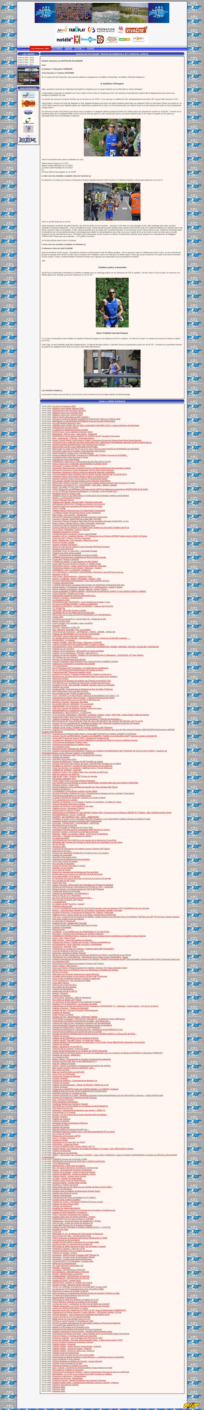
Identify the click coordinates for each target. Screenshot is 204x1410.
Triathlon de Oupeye (60, 1083)
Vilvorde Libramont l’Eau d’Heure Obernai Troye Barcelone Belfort (80, 479)
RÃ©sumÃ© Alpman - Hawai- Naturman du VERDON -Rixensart (79, 566)
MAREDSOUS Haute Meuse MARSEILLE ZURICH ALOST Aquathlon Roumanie (86, 436)
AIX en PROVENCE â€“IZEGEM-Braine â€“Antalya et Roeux (77, 670)
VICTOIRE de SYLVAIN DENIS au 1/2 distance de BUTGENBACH (80, 1106)
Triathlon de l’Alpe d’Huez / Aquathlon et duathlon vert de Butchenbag (81, 1023)
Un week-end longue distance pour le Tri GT (70, 1295)
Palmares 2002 (58, 1389)
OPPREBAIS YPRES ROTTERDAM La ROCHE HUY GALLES (78, 504)
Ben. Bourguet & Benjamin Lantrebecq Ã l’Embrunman (75, 1168)
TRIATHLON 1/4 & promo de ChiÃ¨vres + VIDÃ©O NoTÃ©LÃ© (78, 1161)
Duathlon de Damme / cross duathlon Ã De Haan (72, 806)
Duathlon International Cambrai (65, 1385)
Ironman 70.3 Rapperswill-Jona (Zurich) (69, 659)
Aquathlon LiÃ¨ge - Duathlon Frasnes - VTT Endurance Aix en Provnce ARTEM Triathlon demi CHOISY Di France (99, 536)
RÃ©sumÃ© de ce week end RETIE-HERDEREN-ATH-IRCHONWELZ (81, 615)
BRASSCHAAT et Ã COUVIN (64, 825)
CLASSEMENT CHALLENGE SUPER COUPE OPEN (74, 791)
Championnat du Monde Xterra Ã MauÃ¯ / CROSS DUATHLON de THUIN (83, 698)
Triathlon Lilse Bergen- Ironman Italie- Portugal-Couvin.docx (77, 502)
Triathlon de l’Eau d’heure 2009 (65, 1204)
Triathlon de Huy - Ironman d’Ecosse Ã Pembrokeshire (75, 1010)
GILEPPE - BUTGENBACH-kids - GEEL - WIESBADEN (75, 817)
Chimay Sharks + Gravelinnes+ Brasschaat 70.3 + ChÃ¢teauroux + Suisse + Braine (87, 587)
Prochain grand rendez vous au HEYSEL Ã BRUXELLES (76, 700)
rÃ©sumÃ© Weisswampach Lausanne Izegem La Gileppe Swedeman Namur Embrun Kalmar (91, 468)
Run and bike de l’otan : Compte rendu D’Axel (71, 1236)
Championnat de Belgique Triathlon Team (70, 742)
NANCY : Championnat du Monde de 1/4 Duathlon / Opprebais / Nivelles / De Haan (87, 910)
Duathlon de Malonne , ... (63, 789)
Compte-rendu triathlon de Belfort (66, 1200)
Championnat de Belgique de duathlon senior (71, 744)
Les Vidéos (57, 49)
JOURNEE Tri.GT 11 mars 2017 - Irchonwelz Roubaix (74, 551)
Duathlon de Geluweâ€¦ (62, 855)
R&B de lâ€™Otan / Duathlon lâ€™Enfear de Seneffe (74, 776)
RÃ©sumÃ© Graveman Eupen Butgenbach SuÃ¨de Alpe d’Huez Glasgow (83, 470)
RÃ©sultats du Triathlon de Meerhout (67, 1370)
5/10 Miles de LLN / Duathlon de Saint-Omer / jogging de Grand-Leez (81, 683)
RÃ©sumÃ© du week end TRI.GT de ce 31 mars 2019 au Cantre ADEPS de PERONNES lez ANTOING (95, 449)
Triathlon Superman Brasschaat (65, 1353)
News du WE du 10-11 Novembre (66, 895)
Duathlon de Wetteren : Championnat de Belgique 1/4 (74, 1080)
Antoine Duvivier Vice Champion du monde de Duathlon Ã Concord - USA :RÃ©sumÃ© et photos (92, 1149)
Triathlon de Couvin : (61, 1036)
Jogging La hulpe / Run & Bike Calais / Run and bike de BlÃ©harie (80, 772)
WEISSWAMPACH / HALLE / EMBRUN (68, 815)
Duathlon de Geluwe (61, 757)
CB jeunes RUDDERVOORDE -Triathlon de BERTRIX (75, 604)
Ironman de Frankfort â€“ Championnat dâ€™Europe (74, 1097)
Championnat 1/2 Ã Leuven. (64, 1112)
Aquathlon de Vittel (60, 1229)
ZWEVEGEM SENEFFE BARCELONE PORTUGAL (74, 596)
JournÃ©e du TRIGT (61, 1125)
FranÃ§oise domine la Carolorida (66, 891)
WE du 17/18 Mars (60, 972)
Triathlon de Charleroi (61, 1119)
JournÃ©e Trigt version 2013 (64, 857)
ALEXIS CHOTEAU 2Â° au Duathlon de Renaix (72, 1251)
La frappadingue (59, 902)
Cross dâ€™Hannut (60, 983)
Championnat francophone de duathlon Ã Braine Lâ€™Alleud (78, 963)
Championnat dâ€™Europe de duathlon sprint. (71, 672)
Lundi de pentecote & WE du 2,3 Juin (68, 951)
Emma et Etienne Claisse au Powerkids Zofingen (72, 1342)
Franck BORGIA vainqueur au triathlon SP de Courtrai (74, 1302)
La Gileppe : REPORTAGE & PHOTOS (68, 1270)
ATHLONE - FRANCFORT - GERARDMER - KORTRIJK (75, 823)
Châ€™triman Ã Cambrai (63, 1015)
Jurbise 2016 (57, 617)
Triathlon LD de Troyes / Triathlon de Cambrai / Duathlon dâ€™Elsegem (82, 727)
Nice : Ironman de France (63, 1100)
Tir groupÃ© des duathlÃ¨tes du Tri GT (68, 1325)
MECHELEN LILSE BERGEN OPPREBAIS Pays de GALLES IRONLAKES (83, 421)
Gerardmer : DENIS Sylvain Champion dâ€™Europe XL (75, 1255)
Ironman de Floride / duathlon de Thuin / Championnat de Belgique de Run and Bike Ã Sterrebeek (93, 793)
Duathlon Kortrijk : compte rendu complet (69, 1183)
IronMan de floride (60, 1140)
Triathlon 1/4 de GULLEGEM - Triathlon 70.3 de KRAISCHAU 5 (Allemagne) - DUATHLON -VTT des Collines (97, 655)
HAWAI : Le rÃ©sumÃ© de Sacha (66, 498)
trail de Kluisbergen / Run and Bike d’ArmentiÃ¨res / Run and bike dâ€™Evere (85, 787)
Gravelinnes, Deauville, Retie (64, 946)
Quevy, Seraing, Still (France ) (65, 966)
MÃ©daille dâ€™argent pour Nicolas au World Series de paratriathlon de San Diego (87, 842)
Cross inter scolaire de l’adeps (65, 861)
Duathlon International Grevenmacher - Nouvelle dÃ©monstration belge (82, 1331)
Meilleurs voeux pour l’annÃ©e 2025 (67, 413)
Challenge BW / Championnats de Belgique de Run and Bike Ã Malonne (82, 689)
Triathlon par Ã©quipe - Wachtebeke (67, 1378)
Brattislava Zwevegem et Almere (65, 532)
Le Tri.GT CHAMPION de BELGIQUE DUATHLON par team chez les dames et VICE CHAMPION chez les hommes (100, 908)
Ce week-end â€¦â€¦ (60, 838)
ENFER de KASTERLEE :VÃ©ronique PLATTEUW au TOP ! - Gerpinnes (82, 887)
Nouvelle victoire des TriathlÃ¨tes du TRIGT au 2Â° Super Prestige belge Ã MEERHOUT (89, 1310)
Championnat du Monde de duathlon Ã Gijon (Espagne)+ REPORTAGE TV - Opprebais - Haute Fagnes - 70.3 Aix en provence (105, 1006)
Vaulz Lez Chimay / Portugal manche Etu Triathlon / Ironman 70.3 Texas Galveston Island (89, 968)
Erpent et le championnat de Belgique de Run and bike (75, 872)
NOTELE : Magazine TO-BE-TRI (66, 627)
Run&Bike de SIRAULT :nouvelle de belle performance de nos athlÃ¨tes (82, 766)
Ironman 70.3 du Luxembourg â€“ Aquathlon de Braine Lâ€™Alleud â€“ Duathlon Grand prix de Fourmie (96, 723)
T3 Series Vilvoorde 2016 (62, 583)
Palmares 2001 (58, 1391)
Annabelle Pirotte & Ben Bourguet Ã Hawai (70, 457)
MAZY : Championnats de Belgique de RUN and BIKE (75, 555)
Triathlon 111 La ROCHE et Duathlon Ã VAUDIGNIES (74, 725)
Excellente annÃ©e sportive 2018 (66, 493)
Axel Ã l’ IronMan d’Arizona (63, 1138)
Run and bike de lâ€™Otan (63, 881)
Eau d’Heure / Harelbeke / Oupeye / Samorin (71, 530)
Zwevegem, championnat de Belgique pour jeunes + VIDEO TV (78, 1110)
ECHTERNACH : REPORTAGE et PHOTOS (70, 1278)
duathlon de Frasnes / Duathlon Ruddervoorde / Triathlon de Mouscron (81, 674)
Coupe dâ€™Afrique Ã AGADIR (65, 559)
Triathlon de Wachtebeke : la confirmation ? (70, 893)
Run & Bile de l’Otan (60, 1070)
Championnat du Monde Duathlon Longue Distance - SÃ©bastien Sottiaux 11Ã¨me (87, 1312)
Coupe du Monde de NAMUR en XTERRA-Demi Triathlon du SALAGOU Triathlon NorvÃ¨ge (90, 527)
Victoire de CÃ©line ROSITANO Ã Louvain (70, 1308)
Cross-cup (56, 1231)
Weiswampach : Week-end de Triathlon (68, 1166)
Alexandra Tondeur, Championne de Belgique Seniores (75, 832)
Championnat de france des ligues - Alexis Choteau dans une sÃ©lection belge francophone (90, 1334)
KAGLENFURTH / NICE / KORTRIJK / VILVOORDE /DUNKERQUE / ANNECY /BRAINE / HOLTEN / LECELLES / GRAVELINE (105, 647)
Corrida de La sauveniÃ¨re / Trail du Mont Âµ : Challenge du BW (79, 619)
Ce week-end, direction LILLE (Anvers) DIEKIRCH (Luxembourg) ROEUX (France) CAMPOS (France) (95, 740)
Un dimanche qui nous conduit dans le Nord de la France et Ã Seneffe (81, 878)
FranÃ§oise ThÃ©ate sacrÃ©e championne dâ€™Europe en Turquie (81, 830)
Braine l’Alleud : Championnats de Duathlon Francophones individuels (81, 1059)
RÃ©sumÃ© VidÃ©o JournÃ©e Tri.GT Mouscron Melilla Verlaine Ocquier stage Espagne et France (93, 483)
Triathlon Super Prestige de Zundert (67, 1363)
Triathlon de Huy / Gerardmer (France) (68, 808)
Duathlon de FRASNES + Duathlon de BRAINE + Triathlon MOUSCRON (82, 606)
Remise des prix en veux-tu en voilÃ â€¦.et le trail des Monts (77, 874)
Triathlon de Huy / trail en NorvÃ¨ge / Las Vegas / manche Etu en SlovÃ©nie (84, 915)
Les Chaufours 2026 (40, 49)
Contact (90, 49)
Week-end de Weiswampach (64, 1263)
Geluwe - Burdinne (60, 993)
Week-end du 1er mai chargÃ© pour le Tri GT (71, 1319)
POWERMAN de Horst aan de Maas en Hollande (73, 1219)
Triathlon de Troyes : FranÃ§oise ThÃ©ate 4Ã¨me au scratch (77, 1202)
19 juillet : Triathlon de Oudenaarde (67, 1178)
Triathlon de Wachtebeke (62, 989)
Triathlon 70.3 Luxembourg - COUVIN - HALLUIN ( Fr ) (75, 653)
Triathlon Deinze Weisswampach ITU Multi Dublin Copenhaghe (78, 510)
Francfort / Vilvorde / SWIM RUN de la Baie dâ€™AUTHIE (76, 519)
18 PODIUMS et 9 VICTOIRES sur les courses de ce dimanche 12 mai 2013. (84, 840)
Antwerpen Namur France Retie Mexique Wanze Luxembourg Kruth (80, 476)
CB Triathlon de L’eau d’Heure (65, 657)
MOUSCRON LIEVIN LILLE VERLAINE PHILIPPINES (75, 447)
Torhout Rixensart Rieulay (63, 500)
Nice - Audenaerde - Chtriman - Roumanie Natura (73, 438)
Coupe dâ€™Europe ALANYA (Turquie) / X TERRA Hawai (76, 564)
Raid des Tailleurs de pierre (63, 1063)
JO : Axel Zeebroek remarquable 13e (67, 1266)
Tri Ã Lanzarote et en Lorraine (64, 800)
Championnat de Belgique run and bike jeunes (71, 795)
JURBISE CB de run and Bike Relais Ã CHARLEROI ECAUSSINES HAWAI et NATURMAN (90, 496)
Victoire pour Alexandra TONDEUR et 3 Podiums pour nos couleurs (80, 853)
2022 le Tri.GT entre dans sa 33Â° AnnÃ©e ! (71, 417)
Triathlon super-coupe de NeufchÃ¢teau (69, 1180)
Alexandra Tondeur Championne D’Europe (70, 1123)
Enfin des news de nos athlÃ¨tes (65, 774)
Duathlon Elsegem (60, 1117)
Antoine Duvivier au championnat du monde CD (72, 1244)
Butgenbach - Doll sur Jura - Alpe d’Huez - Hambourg (74, 434)
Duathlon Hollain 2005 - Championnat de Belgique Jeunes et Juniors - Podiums (85, 1382)
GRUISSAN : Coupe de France (65, 1144)
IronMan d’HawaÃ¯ (60, 1078)
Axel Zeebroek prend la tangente (66, 1240)
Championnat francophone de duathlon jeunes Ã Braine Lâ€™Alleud (81, 849)
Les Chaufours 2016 (60, 600)
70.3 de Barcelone (60, 666)
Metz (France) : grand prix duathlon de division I (72, 940)
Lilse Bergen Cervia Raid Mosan (65, 459)
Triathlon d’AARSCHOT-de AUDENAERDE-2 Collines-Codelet (78, 644)
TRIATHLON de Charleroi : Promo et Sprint (70, 1049)
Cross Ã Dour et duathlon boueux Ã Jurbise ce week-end (76, 978)
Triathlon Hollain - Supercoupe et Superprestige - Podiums (76, 1346)
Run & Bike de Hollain (61, 870)
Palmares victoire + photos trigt (65, 785)
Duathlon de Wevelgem (62, 1189)
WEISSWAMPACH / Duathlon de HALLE (69, 710)
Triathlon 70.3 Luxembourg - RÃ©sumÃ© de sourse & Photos (78, 651)
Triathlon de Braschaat (61, 1195)
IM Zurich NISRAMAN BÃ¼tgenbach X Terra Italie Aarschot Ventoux (81, 581)
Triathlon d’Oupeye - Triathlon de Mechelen (70, 1008)
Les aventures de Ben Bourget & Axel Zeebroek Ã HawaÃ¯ (77, 1002)
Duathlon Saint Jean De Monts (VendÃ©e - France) (73, 1217)
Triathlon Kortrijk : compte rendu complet (69, 1176)
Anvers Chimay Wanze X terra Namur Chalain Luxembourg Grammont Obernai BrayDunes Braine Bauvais (97, 440)
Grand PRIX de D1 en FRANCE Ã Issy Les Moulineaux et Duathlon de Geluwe (85, 970)
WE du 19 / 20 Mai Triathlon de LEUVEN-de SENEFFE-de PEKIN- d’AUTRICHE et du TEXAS (91, 955)
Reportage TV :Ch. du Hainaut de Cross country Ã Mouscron (77, 1234)
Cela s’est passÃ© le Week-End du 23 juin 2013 (72, 827)
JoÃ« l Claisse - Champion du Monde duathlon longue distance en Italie (82, 1368)
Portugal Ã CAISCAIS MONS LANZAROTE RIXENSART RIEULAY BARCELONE (86, 419)
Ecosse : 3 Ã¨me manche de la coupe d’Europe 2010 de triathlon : (80, 1115)
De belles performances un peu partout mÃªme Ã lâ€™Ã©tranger (79, 976)
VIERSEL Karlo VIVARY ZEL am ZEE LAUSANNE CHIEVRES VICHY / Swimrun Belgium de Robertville (95, 425)
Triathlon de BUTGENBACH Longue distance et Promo (75, 1038)
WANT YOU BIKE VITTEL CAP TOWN (68, 487)
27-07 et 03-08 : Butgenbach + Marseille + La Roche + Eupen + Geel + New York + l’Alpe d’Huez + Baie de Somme (100, 715)
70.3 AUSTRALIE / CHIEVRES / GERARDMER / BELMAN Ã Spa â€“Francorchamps (87, 572)
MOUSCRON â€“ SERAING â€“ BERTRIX (70, 749)
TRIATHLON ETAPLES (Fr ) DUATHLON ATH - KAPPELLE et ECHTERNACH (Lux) (87, 1029)
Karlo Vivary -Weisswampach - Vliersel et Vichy (72, 576)
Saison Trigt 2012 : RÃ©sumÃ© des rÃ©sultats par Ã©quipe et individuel (82, 885)
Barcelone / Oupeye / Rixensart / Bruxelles (70, 702)
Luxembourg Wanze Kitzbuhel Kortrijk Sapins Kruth (73, 525)
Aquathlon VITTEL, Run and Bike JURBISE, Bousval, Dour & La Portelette (83, 685)
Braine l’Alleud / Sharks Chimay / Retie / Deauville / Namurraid (78, 523)
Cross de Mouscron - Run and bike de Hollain (71, 981)
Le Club (79, 49)
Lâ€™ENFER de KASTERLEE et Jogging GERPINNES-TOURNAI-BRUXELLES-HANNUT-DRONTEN (95, 783)
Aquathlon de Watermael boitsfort (66, 1208)
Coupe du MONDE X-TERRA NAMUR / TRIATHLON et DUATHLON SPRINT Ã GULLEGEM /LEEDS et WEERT (99, 591)
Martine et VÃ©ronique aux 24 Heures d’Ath (70, 1327)
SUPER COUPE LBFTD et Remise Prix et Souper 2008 (75, 1242)
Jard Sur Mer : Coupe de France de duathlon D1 (72, 1223)
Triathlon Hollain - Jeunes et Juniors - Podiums (71, 1348)
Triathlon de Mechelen (61, 1151)
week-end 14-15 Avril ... (62, 851)
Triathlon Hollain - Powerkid (63, 1344)
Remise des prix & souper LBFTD (66, 1136)
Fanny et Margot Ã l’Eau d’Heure (66, 1359)
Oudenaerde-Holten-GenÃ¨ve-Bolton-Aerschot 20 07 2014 (76, 717)
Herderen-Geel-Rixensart (63, 549)
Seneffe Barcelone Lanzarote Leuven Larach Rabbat (74, 534)
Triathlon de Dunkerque (62, 1206)
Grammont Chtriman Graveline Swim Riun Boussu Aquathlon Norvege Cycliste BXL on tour (90, 521)
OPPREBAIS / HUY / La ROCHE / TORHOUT (71, 570)
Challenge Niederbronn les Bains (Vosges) (70, 1104)
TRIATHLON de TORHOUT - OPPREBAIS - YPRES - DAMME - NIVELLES (83, 632)
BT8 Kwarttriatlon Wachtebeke (65, 1102)
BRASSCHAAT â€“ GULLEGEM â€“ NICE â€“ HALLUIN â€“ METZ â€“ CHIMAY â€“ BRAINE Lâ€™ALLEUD (97, 721)
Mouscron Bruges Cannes (63, 542)
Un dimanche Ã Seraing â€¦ (64, 921)
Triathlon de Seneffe (60, 1044)
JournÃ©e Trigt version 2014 (64, 759)
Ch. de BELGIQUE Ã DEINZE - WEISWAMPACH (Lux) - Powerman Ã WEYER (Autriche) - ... (91, 638)
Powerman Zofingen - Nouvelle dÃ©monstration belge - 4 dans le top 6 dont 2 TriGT (87, 1340)
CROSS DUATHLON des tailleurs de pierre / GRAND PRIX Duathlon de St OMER (86, 764)
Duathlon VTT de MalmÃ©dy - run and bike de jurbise (74, 1004)
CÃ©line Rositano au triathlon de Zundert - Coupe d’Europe (77, 1361)
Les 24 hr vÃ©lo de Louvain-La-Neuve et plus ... (72, 898)
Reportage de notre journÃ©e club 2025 (69, 411)
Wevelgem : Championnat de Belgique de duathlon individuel (77, 934)
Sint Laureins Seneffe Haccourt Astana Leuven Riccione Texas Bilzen (81, 481)
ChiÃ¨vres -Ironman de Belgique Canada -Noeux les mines (77, 708)
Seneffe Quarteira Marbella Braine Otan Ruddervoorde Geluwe (78, 445)
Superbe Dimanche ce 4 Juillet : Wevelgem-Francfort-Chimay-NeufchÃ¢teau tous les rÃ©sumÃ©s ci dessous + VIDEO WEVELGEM (107, 1095)
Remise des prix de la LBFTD (64, 991)
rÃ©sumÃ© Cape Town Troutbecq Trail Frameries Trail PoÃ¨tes (78, 451)
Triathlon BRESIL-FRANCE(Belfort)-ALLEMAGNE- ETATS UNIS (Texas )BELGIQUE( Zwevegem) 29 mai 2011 (98, 1042)
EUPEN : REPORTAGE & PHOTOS (67, 1274)
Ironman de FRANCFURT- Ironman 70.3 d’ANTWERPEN (76, 1027)
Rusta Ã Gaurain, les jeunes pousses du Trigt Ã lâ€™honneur (78, 889)
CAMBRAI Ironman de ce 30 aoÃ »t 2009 (69, 1159)
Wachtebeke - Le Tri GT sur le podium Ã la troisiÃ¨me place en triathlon (82, 1374)
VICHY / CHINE (59, 508)
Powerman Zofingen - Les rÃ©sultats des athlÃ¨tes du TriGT (77, 1338)
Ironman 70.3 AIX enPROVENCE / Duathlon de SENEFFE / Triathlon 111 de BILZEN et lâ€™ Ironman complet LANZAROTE (104, 736)
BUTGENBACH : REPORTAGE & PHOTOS (70, 1272)
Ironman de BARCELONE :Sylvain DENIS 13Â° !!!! (73, 1146)
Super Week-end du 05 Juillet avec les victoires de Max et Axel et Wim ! (82, 1187)
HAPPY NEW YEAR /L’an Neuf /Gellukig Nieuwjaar (73, 781)
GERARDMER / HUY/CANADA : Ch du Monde (72, 706)
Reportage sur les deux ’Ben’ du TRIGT (68, 1142)
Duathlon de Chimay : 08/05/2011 (66, 1055)
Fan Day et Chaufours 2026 (64, 406)
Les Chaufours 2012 (60, 961)
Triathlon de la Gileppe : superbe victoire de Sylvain (73, 1172)
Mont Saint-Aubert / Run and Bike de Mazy (70, 691)
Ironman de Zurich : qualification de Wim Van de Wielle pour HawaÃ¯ (81, 1304)
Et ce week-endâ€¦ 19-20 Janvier (66, 876)
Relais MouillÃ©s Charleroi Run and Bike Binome (73, 453)
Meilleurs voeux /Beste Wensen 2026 (68, 408)
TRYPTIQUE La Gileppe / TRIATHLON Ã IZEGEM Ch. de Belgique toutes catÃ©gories (88, 1019)
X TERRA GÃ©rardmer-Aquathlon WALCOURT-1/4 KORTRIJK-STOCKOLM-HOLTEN (88, 585)
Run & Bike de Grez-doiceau (64, 987)
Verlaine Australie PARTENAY (64, 544)
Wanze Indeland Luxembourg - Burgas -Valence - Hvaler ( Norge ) (80, 589)
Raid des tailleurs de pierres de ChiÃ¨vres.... (70, 1129)
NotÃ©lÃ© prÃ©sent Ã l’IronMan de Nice (69, 1093)
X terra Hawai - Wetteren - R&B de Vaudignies (71, 998)
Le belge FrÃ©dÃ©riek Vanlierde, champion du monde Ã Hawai (78, 798)
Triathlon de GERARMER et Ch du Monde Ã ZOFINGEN (76, 634)
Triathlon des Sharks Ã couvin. (65, 1193)
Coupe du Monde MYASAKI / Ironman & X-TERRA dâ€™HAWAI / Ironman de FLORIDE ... (90, 455)
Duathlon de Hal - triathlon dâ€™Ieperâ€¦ (69, 923)
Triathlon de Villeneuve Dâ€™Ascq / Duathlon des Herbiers (77, 755)
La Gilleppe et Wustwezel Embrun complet (70, 430)
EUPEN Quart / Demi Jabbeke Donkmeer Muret (72, 432)
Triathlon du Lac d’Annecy (63, 649)
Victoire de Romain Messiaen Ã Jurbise (68, 866)
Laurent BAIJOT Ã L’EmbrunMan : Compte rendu (72, 1261)
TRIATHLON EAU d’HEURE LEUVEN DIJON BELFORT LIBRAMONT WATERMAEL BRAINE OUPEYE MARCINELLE (102, 442)
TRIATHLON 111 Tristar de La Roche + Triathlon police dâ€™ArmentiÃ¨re (83, 949)
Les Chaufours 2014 (60, 747)
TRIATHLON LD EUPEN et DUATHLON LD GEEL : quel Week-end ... (81, 1021)
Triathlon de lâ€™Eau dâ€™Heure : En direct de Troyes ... (76, 1040)
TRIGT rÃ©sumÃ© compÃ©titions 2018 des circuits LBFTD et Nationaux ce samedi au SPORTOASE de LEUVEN (100, 489)
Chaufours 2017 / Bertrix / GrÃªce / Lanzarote (71, 538)
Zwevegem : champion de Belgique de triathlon (72, 836)
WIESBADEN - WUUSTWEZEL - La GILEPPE (71, 713)
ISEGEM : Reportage (61, 1268)
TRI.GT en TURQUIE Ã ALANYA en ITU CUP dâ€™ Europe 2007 (79, 1287)
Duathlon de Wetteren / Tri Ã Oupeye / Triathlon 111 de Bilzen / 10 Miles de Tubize (86, 802)
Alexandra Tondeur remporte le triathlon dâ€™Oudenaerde (76, 821)
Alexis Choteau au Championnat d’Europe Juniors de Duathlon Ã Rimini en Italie (85, 1293)
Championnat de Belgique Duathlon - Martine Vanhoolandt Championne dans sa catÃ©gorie (90, 1372)
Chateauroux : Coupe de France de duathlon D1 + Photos (76, 1221)
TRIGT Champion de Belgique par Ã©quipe (70, 1214)
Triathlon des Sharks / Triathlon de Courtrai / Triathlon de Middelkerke (81, 942)
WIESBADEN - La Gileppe (63, 640)
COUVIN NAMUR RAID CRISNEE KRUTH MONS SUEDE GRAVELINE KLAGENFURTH (89, 474)
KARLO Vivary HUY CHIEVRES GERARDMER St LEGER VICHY (80, 464)
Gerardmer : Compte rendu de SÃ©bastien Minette (73, 1257)
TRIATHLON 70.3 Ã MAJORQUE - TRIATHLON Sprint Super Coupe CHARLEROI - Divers (90, 957)
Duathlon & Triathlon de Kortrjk (65, 1185)
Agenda (68, 49)
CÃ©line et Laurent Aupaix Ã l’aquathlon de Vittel (72, 1321)
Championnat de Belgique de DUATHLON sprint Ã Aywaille (77, 1032)
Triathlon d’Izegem (60, 1087)
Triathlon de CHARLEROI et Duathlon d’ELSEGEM (73, 664)
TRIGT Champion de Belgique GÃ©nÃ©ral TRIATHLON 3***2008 (79, 1238)
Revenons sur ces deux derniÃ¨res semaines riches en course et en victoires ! (85, 676)
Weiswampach (58, 929)
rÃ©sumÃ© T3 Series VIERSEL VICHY (68, 466)
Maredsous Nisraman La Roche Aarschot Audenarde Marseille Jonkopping (83, 472)
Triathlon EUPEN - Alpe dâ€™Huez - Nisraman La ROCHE (77, 642)
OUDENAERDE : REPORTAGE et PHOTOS (71, 1276)
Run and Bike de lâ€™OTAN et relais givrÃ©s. (71, 693)
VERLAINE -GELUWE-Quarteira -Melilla (69, 610)
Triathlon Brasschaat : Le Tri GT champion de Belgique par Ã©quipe (80, 1306)
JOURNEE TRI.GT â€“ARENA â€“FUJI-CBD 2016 (73, 613)
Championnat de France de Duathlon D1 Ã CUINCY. (74, 1197)
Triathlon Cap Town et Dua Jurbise (66, 553)
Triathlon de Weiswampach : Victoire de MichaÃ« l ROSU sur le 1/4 (80, 1085)
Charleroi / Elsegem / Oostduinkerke (67, 598)
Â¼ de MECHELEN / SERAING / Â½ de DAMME (73, 704)
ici (90, 176)
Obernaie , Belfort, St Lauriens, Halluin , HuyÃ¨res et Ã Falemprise (80, 834)
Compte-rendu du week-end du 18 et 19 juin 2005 (73, 1355)
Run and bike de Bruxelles (63, 864)
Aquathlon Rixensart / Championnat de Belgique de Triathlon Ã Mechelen (82, 912)
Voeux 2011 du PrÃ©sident (63, 1074)
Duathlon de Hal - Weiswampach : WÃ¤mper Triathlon (75, 1017)
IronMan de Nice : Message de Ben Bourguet (71, 1285)
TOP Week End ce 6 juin (62, 1108)
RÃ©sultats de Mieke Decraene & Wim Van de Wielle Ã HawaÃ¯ (79, 1246)
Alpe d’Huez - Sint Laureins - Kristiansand (69, 515)
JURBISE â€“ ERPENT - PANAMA (66, 770)
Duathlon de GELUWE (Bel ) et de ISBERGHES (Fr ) (74, 1061)
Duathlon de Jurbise (60, 687)
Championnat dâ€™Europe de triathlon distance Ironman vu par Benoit (82, 1025)
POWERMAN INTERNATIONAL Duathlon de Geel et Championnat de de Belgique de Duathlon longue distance (99, 936)
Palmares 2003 (58, 1387)
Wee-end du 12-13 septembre (64, 1153)
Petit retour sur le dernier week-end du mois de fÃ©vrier (75, 974)
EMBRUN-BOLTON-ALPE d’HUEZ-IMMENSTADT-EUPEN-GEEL (79, 1091)
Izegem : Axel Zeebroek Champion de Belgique (72, 1170)
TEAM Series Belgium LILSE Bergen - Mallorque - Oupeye (76, 568)
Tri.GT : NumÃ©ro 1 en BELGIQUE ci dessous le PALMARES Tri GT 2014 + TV (85, 696)
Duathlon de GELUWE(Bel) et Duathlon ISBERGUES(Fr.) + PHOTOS (81, 1227)
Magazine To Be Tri (60, 574)
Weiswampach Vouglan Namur (65, 428)
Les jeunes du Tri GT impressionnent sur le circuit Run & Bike (78, 1289)
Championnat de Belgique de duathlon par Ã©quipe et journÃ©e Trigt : (81, 681)
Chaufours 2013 (59, 847)
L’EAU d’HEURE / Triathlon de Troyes (68, 593)
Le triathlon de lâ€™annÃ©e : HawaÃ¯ (68, 904)
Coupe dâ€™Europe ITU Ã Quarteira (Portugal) (72, 1225)
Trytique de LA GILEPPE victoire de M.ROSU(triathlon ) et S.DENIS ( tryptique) (85, 1089)
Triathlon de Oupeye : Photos (64, 1253)
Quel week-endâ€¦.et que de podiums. (68, 919)
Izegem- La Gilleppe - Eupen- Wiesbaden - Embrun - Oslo (76, 579)
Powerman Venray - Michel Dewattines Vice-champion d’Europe (79, 1380)
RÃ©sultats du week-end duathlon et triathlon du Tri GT (75, 1300)
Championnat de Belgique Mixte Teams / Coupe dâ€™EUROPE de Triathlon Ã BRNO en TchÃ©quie (94, 734)
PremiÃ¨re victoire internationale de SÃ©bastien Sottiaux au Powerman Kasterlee (86, 1323)
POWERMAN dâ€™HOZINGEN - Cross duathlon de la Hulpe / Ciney (81, 602)
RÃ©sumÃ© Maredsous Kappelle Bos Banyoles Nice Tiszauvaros (79, 517)
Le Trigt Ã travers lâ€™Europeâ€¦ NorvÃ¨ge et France (74, 925)
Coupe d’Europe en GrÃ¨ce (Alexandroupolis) (71, 1317)
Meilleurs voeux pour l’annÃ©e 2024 (67, 415)
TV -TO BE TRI (58, 608)
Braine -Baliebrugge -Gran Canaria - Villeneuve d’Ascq (75, 540)
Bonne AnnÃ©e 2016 (61, 621)
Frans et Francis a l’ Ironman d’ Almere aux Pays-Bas (74, 1336)
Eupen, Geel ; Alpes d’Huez (64, 938)
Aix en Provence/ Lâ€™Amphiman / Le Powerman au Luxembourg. (80, 668)
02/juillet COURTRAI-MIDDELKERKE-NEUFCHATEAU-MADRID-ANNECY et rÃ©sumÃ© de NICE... (94, 1034)
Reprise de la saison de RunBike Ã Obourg (70, 1291)
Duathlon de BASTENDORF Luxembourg (69, 1212)
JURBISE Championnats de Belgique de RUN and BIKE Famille (79, 557)
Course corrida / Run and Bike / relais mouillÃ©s (72, 623)
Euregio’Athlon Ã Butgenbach (64, 1297)
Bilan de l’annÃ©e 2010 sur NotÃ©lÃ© (68, 1072)
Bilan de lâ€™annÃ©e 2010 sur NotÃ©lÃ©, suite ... (73, 1068)
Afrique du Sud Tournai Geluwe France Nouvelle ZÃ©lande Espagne (81, 547)
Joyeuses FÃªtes (59, 625)
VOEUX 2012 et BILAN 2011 (64, 985)
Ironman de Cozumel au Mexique (66, 1076)
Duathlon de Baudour (61, 1012)
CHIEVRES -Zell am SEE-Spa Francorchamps (71, 636)
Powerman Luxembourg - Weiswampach (69, 1376)
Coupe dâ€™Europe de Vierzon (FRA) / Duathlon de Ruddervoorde (80, 738)
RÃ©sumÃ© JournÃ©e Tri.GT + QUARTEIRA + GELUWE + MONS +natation (84, 485)
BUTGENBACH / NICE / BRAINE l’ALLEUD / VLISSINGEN (77, 944)
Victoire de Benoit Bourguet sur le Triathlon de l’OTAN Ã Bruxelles (79, 1051)
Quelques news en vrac (62, 906)
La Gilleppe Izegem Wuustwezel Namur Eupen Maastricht (76, 513)
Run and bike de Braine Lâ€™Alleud (67, 900)
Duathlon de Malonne (61, 995)
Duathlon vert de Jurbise (62, 868)
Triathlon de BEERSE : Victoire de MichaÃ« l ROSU (74, 1174)
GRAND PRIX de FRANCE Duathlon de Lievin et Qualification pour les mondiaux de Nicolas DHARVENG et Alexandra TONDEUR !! (107, 1053)
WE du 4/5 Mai (58, 844)
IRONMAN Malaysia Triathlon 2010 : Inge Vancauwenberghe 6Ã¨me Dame (83, 1132)
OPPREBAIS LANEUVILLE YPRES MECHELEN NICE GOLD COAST (81, 462)
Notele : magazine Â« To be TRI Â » (67, 1046)
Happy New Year (59, 883)
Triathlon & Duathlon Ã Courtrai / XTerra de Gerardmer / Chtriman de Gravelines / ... (87, 719)
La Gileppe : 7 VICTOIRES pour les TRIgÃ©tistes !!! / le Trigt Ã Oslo (80, 932)
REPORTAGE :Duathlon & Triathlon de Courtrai (72, 1283)
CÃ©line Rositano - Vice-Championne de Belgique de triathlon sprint (81, 1314)
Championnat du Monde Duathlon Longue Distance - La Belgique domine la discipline (88, 1357)
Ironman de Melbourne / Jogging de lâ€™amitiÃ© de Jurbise (77, 761)
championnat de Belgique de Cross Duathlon (71, 859)
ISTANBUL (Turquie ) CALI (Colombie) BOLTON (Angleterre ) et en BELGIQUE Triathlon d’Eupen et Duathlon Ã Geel (101, 819)
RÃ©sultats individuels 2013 (64, 778)
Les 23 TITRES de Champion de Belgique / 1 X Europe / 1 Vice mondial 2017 (84, 491)
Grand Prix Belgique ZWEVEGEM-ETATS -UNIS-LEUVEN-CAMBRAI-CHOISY (85, 661)
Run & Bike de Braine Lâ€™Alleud (66, 1000)
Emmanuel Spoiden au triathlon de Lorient (70, 1365)
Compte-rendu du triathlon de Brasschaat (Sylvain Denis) (76, 1191)
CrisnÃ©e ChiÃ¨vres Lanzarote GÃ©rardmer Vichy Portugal (77, 506)
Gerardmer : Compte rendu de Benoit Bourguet (72, 1259)
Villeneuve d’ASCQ (60, 678)
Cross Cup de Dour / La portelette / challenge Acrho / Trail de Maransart (82, 768)
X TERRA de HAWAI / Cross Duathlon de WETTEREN (75, 562)
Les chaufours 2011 (60, 1057)
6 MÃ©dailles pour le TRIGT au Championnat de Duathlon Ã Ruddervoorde (83, 1210)
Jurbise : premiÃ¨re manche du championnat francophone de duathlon (81, 1066)
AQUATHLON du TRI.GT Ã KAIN (66, 810)
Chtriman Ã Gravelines (61, 927)
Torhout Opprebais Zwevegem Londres (68, 804)
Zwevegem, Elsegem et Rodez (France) (69, 953)
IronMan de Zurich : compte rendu (66, 1280)
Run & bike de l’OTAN (61, 1134)
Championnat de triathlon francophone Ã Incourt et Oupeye (77, 1329)
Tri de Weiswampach (61, 1163)
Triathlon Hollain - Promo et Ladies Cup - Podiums (73, 1351)
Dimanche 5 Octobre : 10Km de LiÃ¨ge (68, 1249)
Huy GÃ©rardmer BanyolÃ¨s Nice (66, 423)
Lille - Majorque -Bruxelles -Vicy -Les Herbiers (71, 630)
